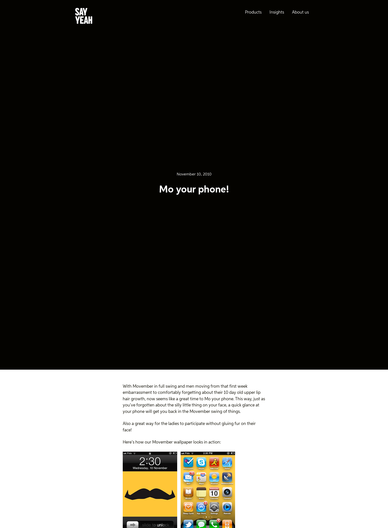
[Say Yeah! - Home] (83, 17)
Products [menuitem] (253, 12)
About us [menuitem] (300, 12)
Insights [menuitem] (276, 12)
